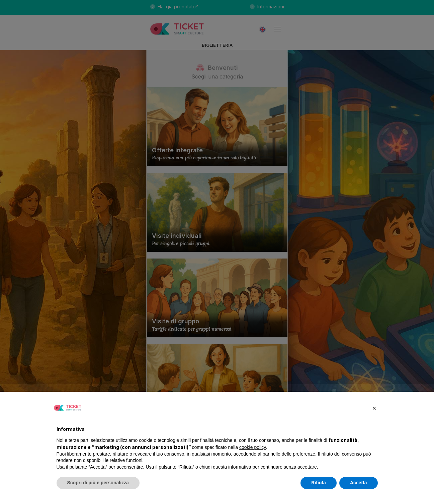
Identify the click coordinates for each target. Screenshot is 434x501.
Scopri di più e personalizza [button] (98, 482)
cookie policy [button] (252, 447)
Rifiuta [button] (318, 482)
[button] (374, 407)
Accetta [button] (358, 482)
